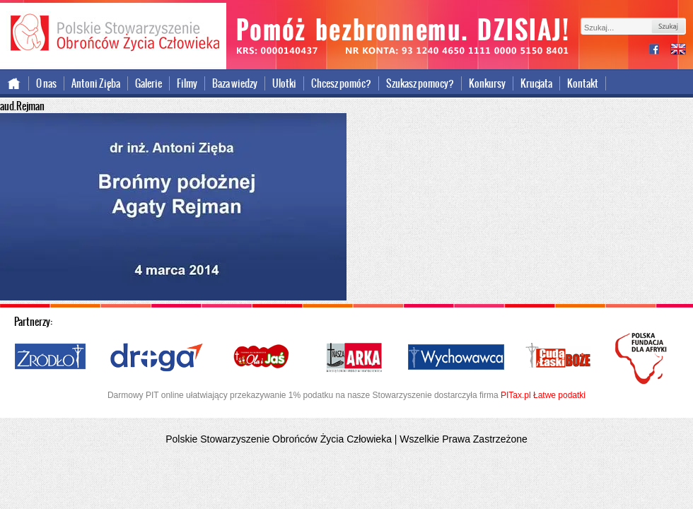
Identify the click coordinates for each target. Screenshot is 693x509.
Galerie (148, 83)
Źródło (51, 358)
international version (678, 50)
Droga (156, 358)
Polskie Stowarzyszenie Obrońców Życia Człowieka (113, 34)
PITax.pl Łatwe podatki (543, 395)
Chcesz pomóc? (341, 83)
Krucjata (536, 83)
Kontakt (582, 83)
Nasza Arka (353, 358)
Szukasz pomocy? (420, 83)
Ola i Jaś (262, 358)
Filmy (187, 83)
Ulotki (284, 83)
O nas (46, 83)
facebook (659, 50)
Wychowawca (456, 358)
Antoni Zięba (95, 83)
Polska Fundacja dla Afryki (642, 358)
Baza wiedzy (234, 83)
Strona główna (14, 83)
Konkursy (487, 83)
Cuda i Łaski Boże (558, 358)
